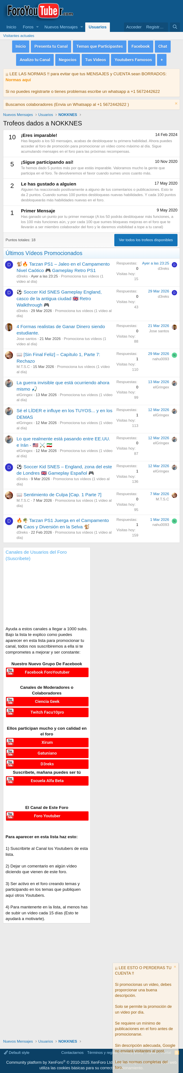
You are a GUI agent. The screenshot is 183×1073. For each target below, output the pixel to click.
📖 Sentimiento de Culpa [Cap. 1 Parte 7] (59, 492)
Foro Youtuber (47, 812)
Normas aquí (18, 78)
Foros (28, 27)
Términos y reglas (102, 1053)
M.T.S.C (23, 365)
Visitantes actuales (18, 36)
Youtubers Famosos (133, 58)
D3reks (47, 760)
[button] (37, 27)
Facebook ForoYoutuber (47, 670)
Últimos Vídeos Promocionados (44, 251)
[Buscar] (175, 27)
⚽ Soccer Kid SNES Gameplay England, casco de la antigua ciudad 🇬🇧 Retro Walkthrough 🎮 (59, 297)
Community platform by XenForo (59, 1062)
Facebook (140, 45)
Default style (16, 1053)
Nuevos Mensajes (61, 27)
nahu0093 (160, 357)
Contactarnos (72, 1053)
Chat (162, 45)
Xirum (47, 740)
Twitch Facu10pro (47, 709)
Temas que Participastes (99, 45)
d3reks (22, 274)
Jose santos (27, 337)
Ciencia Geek (47, 699)
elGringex (25, 393)
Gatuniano (47, 750)
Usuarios (97, 27)
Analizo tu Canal (35, 58)
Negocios (68, 58)
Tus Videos (95, 58)
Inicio (11, 27)
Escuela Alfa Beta (47, 776)
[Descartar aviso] (175, 102)
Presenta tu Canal (51, 45)
